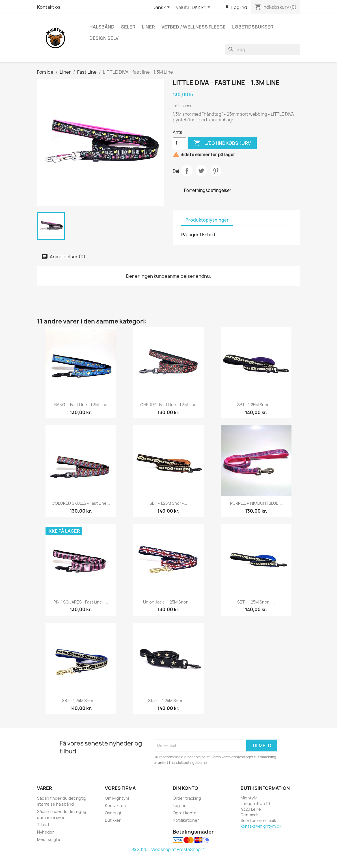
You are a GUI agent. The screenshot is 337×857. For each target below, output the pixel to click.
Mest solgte (48, 839)
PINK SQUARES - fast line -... (80, 602)
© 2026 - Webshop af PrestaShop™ (168, 849)
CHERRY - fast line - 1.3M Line (168, 404)
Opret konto (184, 813)
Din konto (185, 788)
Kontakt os (49, 7)
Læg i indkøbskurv (222, 143)
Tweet (201, 170)
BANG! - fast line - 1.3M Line (80, 404)
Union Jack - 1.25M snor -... (168, 602)
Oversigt (113, 813)
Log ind (180, 805)
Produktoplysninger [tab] (207, 220)
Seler (128, 27)
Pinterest (215, 170)
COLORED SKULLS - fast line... (81, 503)
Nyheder (45, 832)
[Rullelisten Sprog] (162, 7)
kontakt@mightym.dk (261, 826)
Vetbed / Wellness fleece (193, 27)
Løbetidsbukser (252, 27)
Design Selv (103, 38)
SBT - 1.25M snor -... (256, 404)
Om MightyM (117, 798)
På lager (190, 234)
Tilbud (43, 824)
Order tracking (187, 798)
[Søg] (262, 49)
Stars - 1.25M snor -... (168, 700)
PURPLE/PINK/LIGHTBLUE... (256, 503)
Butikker (113, 820)
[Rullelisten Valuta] (202, 7)
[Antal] (179, 143)
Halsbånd (102, 27)
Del (187, 170)
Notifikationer (186, 820)
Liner (148, 27)
